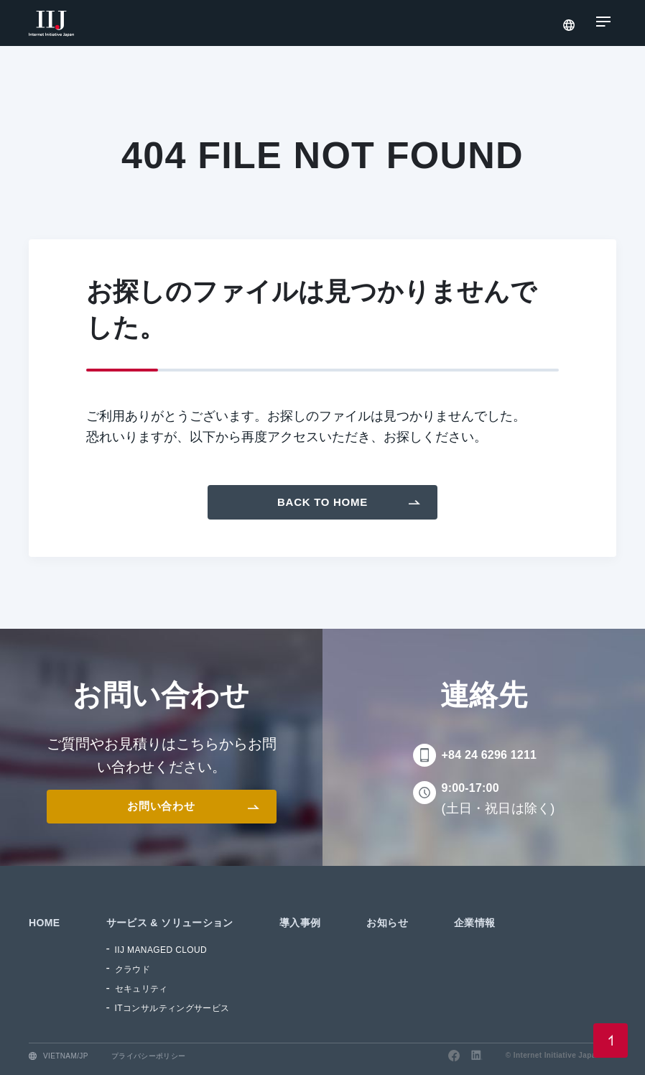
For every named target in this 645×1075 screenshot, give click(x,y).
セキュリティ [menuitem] (141, 989)
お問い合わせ (161, 806)
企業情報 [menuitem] (475, 922)
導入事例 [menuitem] (300, 922)
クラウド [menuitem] (133, 969)
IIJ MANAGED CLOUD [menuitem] (161, 950)
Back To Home (322, 502)
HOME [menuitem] (44, 922)
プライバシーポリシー (148, 1056)
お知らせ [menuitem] (387, 922)
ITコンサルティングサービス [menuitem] (172, 1008)
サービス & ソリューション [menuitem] (169, 922)
